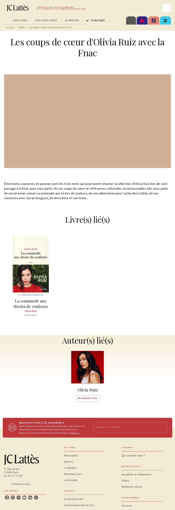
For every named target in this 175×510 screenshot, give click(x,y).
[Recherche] (167, 8)
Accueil (10, 27)
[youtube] (24, 497)
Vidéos (21, 27)
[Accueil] (18, 8)
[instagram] (19, 497)
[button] (87, 376)
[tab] (7, 20)
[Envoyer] (163, 428)
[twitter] (13, 497)
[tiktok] (36, 497)
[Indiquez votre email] (125, 428)
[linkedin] (30, 497)
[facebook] (7, 497)
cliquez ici (74, 433)
